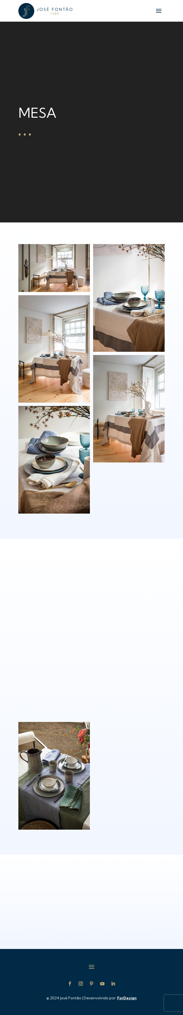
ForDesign (127, 998)
